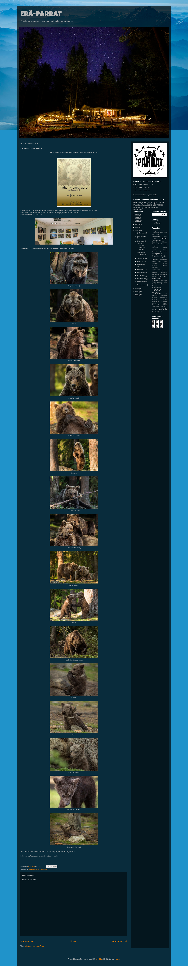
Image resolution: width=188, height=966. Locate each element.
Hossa (154, 244)
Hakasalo (164, 242)
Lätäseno (154, 265)
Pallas (165, 282)
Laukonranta (163, 259)
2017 (137, 289)
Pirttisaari (164, 284)
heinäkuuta (141, 264)
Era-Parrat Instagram (142, 190)
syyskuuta (141, 258)
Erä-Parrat (41, 14)
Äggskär (158, 312)
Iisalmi (160, 244)
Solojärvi (164, 303)
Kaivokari (164, 247)
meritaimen (163, 271)
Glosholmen (155, 242)
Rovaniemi (164, 295)
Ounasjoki (164, 280)
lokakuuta (140, 241)
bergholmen (163, 232)
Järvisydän (155, 247)
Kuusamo (155, 259)
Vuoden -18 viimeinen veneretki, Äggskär (141, 246)
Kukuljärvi (164, 256)
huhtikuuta (141, 276)
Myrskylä (154, 272)
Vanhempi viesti (119, 941)
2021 (137, 221)
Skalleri (154, 303)
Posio (165, 293)
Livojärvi (154, 261)
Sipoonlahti (164, 301)
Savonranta (155, 301)
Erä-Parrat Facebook (142, 187)
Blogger (117, 959)
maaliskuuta (141, 279)
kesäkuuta (141, 269)
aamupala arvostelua (159, 231)
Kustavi (164, 258)
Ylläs (153, 312)
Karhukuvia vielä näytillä (142, 253)
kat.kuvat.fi (157, 223)
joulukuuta (141, 233)
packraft (159, 282)
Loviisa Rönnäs (162, 261)
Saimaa (154, 297)
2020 (137, 224)
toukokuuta (141, 272)
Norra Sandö (162, 276)
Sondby (154, 305)
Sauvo (165, 299)
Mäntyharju (164, 272)
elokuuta (140, 261)
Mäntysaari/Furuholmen (159, 274)
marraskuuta (141, 236)
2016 (137, 292)
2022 (137, 218)
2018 (137, 230)
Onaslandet (156, 280)
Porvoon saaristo (156, 291)
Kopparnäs (155, 256)
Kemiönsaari (163, 252)
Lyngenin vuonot (159, 263)
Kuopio (154, 258)
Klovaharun (164, 254)
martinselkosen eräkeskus (38, 870)
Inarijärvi (154, 246)
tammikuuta (141, 285)
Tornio (154, 309)
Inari (165, 244)
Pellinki (154, 284)
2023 (137, 215)
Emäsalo (164, 238)
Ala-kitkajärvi (155, 232)
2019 (137, 227)
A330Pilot (99, 959)
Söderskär (164, 306)
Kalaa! (164, 250)
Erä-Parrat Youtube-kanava (144, 184)
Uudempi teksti (27, 941)
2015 (137, 295)
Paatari (154, 282)
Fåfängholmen (157, 240)
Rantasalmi (155, 295)
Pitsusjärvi (155, 286)
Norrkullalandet (157, 278)
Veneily (163, 309)
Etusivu (73, 941)
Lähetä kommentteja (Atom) (34, 946)
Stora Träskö (162, 305)
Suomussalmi (155, 306)
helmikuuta (141, 282)
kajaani (154, 250)
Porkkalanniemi (156, 287)
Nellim (154, 276)
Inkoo (165, 246)
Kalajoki (154, 252)
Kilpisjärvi (156, 254)
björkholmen (155, 234)
